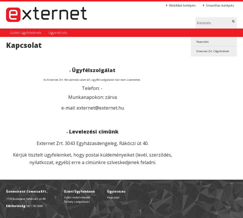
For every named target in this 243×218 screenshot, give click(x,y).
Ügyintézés (57, 32)
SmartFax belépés (218, 5)
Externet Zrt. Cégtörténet (212, 51)
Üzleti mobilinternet (77, 197)
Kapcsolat (202, 42)
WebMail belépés (180, 5)
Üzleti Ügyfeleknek (25, 32)
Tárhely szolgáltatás (77, 202)
